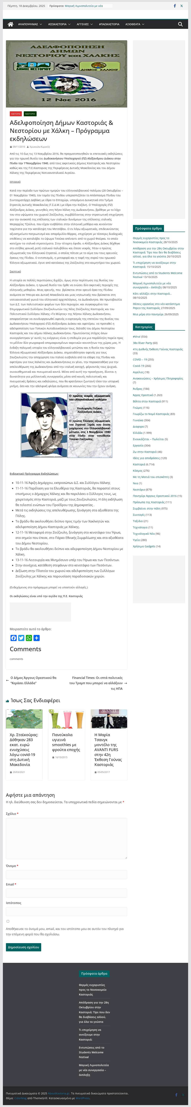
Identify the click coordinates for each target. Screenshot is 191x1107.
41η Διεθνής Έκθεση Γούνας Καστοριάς (158, 349)
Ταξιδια (138, 521)
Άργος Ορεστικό (143, 395)
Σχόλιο (12, 814)
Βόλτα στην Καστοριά (147, 401)
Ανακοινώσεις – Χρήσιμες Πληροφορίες (158, 378)
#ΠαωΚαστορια (109, 24)
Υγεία (136, 540)
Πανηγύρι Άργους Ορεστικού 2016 (155, 496)
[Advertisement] (40, 612)
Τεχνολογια (140, 527)
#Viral (136, 336)
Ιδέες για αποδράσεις (146, 458)
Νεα (135, 483)
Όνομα (12, 866)
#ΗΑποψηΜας (28, 24)
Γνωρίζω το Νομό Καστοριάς (151, 414)
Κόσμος (138, 470)
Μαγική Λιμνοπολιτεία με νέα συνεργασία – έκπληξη (84, 7)
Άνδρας (137, 389)
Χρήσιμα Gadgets (144, 546)
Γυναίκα (138, 420)
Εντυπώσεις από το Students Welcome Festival (91, 1052)
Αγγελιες (83, 24)
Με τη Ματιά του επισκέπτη (151, 477)
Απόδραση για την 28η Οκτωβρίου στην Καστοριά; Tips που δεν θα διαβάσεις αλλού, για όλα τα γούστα (158, 252)
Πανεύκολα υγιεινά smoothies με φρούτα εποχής (66, 742)
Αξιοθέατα (132, 24)
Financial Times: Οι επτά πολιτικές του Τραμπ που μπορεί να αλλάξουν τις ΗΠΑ (98, 683)
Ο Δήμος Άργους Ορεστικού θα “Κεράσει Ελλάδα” (31, 680)
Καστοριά (15, 113)
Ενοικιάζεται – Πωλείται (148, 439)
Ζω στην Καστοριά (145, 452)
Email (11, 884)
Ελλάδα (138, 433)
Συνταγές (139, 515)
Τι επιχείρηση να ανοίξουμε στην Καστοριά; (90, 1034)
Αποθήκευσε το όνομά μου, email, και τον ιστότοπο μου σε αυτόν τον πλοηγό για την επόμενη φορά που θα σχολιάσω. (65, 931)
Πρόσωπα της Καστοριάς (149, 502)
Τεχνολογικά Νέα (144, 533)
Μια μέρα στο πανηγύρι (148, 314)
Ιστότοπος (13, 903)
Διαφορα (138, 426)
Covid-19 (138, 366)
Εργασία (138, 445)
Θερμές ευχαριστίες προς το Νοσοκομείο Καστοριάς (93, 989)
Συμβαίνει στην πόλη (147, 508)
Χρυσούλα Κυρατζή (40, 146)
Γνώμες (137, 407)
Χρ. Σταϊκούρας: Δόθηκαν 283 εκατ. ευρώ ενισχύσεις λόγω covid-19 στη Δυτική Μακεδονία (24, 749)
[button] (40, 24)
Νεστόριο (30, 113)
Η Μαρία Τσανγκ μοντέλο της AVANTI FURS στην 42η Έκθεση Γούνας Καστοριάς (108, 749)
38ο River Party (142, 343)
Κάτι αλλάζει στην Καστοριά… (152, 293)
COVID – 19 (140, 359)
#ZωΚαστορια (57, 24)
